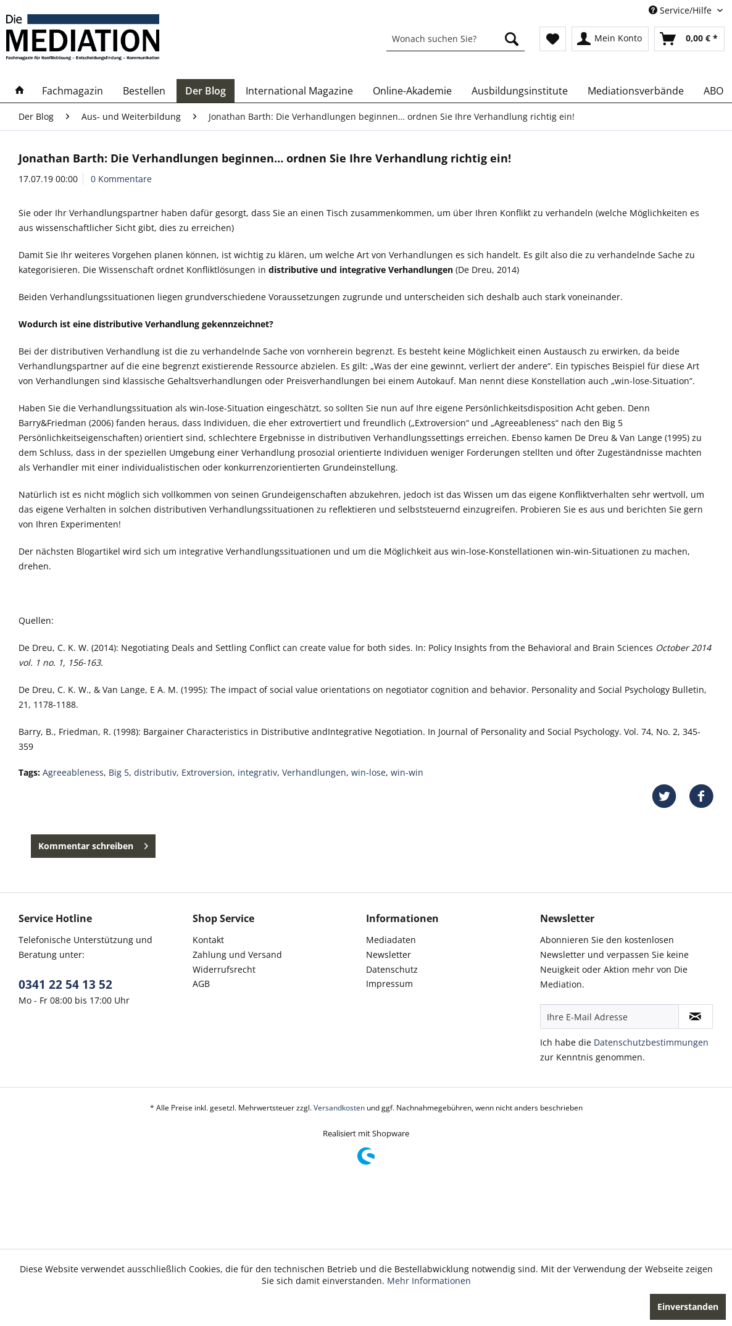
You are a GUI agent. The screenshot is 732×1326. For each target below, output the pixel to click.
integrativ (257, 772)
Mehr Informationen (429, 1280)
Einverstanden (687, 1306)
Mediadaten (391, 940)
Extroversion (207, 772)
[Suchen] (512, 39)
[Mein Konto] (610, 39)
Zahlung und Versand (237, 954)
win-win (407, 772)
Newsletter (388, 954)
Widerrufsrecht (224, 969)
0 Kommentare (121, 179)
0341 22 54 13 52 (65, 984)
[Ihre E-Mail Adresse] (609, 1016)
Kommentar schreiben (93, 844)
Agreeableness (73, 772)
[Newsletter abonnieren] (695, 1016)
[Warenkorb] (689, 39)
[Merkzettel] (552, 39)
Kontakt (208, 940)
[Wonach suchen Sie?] (455, 39)
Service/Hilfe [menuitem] (681, 10)
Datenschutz (392, 969)
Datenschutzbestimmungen (651, 1042)
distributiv (155, 772)
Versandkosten (339, 1107)
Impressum (389, 983)
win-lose (368, 772)
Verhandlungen (314, 772)
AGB (201, 983)
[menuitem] (455, 39)
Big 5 (119, 772)
